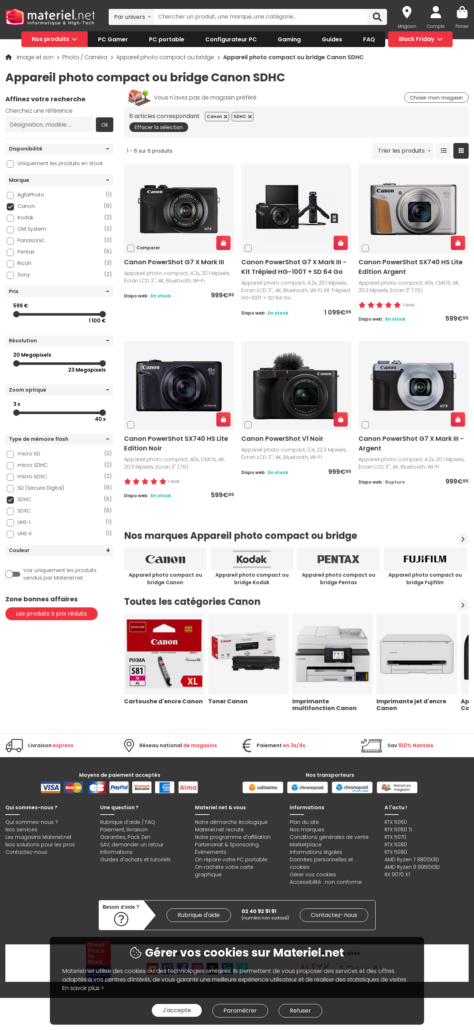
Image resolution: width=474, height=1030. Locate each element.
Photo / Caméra (85, 57)
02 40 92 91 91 (259, 911)
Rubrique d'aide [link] (198, 915)
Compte (436, 26)
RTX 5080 (396, 844)
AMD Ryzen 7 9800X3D (412, 859)
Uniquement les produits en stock (60, 163)
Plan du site (304, 822)
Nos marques (307, 829)
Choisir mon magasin (436, 97)
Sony (64, 274)
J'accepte (177, 1010)
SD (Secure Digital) (64, 487)
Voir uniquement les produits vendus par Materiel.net (60, 574)
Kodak (64, 217)
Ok (104, 124)
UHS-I (64, 522)
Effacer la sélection (159, 127)
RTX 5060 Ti (398, 829)
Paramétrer (240, 1010)
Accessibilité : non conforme (326, 882)
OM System (64, 229)
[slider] (16, 314)
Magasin (407, 26)
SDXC (64, 510)
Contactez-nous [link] (334, 915)
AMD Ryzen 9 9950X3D (412, 867)
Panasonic (64, 240)
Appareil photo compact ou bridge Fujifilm (425, 578)
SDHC (64, 499)
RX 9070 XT (398, 874)
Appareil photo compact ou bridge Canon (165, 578)
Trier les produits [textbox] (401, 151)
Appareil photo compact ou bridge (166, 57)
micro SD (64, 453)
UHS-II (64, 533)
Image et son (36, 57)
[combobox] (131, 17)
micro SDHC (64, 465)
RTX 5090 (396, 852)
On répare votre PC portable (231, 859)
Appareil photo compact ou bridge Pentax (338, 578)
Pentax (64, 251)
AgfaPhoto (64, 194)
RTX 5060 (396, 822)
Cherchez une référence (39, 111)
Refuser (300, 1010)
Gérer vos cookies (313, 874)
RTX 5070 (395, 837)
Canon (64, 206)
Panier (462, 26)
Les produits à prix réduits (51, 614)
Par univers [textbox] (129, 17)
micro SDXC (64, 476)
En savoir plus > (83, 988)
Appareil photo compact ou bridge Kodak (252, 578)
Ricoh (64, 263)
